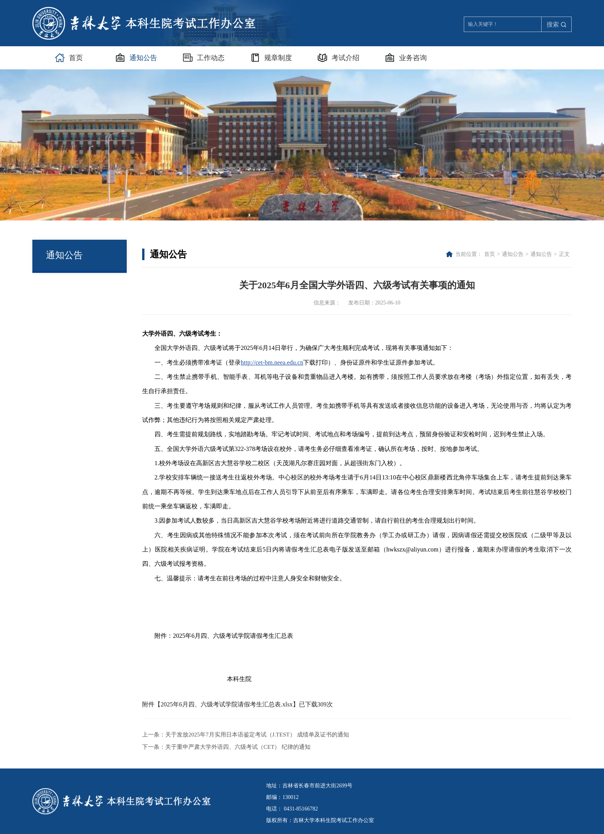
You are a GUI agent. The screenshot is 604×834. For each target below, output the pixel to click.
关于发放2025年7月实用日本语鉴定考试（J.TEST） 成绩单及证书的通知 (257, 734)
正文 (564, 254)
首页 (489, 254)
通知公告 (512, 254)
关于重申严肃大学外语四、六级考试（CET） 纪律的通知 (237, 747)
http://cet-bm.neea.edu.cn (272, 362)
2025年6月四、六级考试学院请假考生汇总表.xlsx (227, 704)
